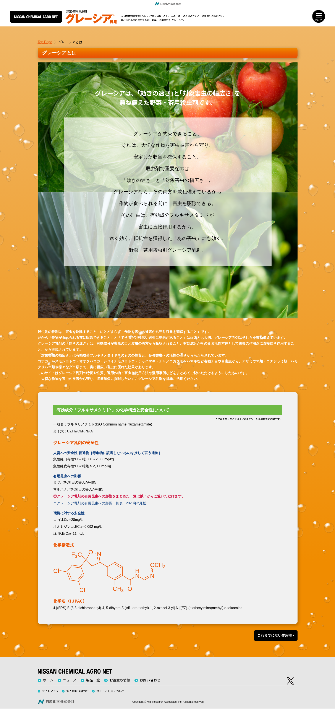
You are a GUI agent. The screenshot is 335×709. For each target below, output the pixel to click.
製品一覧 (93, 680)
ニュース (69, 680)
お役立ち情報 (119, 680)
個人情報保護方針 (77, 691)
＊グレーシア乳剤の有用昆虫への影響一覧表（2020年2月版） (101, 503)
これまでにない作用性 (275, 635)
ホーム (48, 680)
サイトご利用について (110, 691)
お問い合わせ (150, 680)
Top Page (45, 42)
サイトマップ (50, 691)
